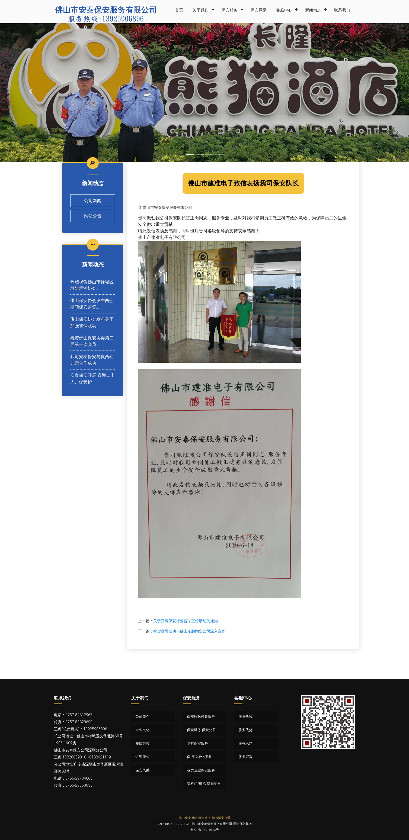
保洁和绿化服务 (199, 757)
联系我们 (342, 10)
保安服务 (230, 10)
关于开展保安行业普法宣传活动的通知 (185, 621)
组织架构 (142, 757)
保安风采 (259, 10)
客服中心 (284, 10)
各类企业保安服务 (201, 770)
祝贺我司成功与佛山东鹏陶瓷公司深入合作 (189, 631)
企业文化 (142, 730)
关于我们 (201, 10)
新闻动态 (313, 10)
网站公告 (92, 215)
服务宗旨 (245, 757)
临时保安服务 (197, 743)
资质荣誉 (142, 743)
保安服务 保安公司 (201, 730)
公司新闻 (92, 200)
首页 (179, 10)
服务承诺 (245, 743)
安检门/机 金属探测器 (204, 783)
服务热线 (245, 717)
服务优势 (245, 730)
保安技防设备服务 (201, 717)
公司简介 (142, 717)
